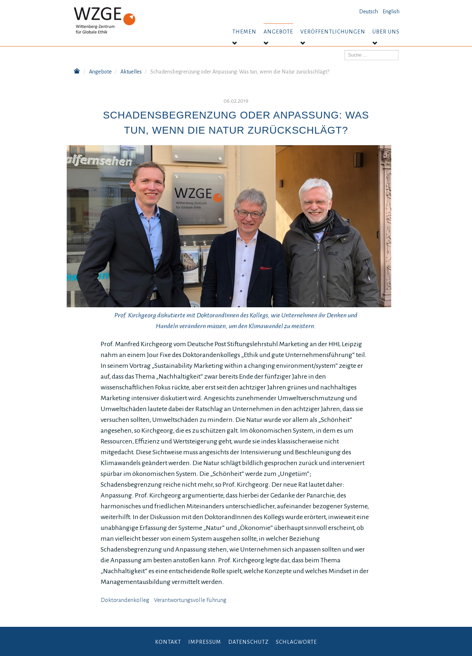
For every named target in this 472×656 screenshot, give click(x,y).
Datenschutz (248, 642)
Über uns (386, 32)
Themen (244, 32)
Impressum (204, 642)
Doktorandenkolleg (125, 600)
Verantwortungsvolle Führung (190, 600)
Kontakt (168, 642)
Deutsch (368, 11)
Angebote (278, 32)
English (391, 11)
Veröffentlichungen (332, 32)
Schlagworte (296, 642)
